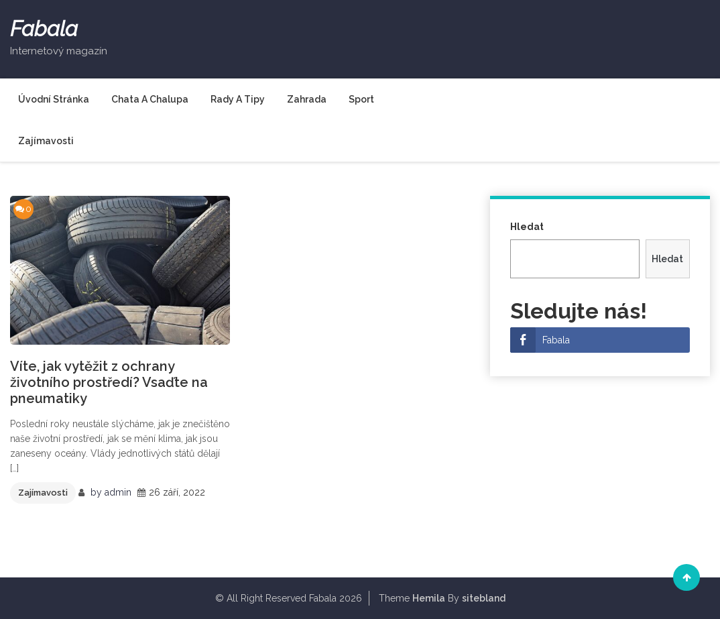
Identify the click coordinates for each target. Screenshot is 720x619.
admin (118, 492)
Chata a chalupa (149, 99)
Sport (361, 99)
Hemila (428, 598)
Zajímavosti (46, 140)
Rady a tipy (238, 99)
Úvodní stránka (53, 99)
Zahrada (306, 99)
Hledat (527, 226)
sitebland (483, 598)
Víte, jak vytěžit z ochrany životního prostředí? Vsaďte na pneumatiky (109, 382)
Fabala (44, 28)
